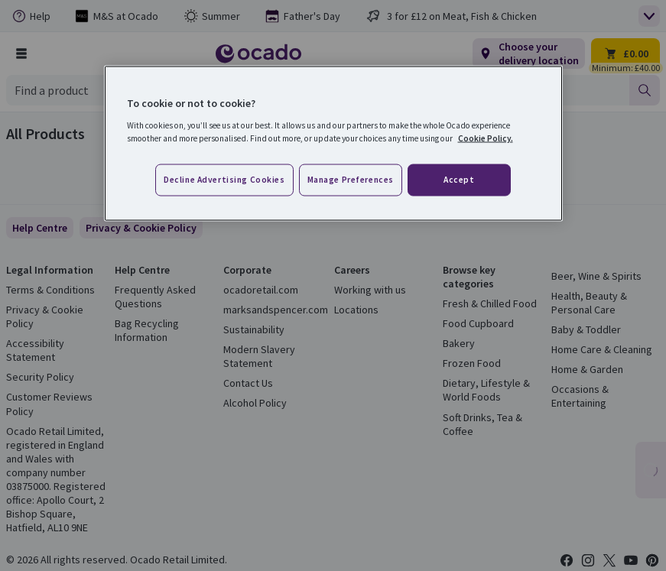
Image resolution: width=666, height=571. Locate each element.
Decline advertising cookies (224, 179)
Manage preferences (350, 179)
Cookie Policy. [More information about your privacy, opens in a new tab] (485, 137)
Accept (458, 179)
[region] (333, 144)
